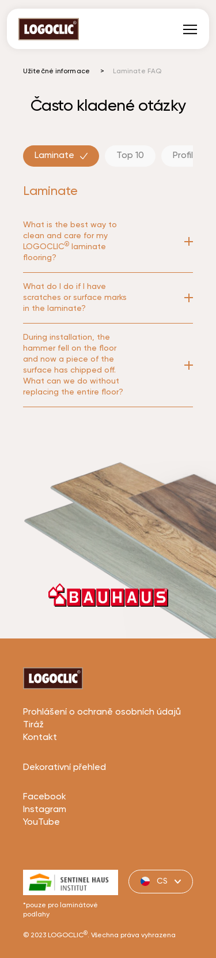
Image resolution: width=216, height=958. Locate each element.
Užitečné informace (56, 71)
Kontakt (40, 781)
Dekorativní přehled (64, 811)
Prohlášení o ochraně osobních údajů (102, 755)
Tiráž (33, 768)
